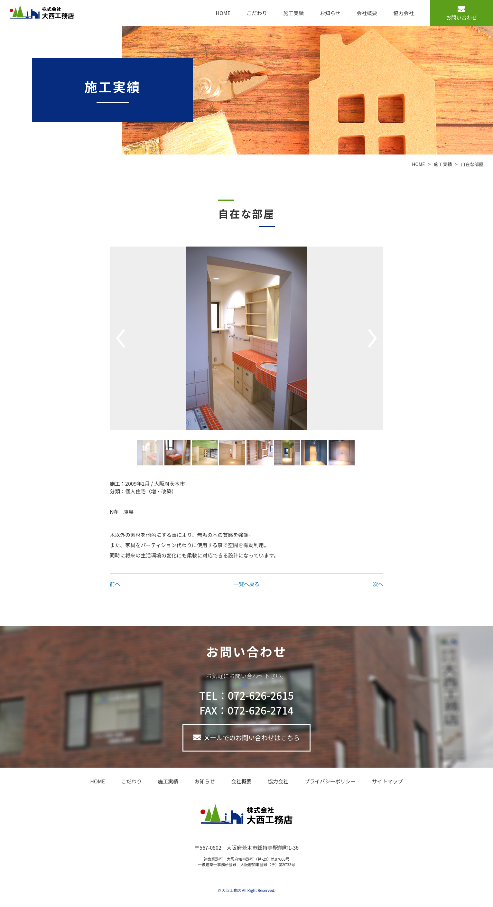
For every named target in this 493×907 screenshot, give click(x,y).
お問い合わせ (461, 17)
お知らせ (330, 13)
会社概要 (367, 13)
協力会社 (403, 13)
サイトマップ (387, 781)
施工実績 (293, 13)
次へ (378, 584)
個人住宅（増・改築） (151, 491)
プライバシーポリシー (330, 781)
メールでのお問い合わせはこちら (251, 737)
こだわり (257, 13)
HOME (223, 13)
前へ (115, 584)
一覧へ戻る (246, 584)
